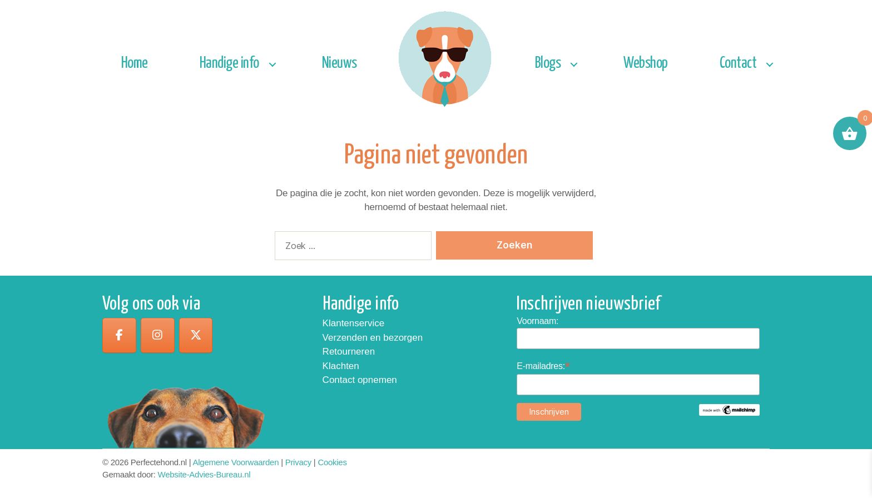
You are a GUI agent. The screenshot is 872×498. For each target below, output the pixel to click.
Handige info (229, 63)
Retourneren (349, 351)
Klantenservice (354, 323)
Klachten (341, 366)
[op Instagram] (159, 336)
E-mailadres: (543, 366)
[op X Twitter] (198, 336)
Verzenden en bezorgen (373, 337)
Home (134, 63)
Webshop (645, 63)
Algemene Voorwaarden (236, 462)
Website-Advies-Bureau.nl (204, 474)
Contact (738, 63)
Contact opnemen (360, 380)
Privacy (298, 462)
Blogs (548, 63)
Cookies (332, 462)
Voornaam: (537, 321)
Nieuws (339, 63)
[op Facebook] (119, 336)
